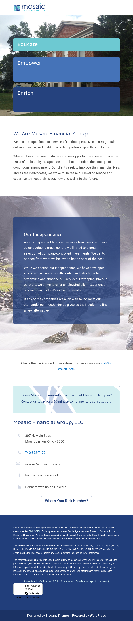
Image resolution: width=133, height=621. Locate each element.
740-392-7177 (35, 452)
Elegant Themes (57, 615)
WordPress (98, 615)
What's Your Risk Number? (66, 501)
